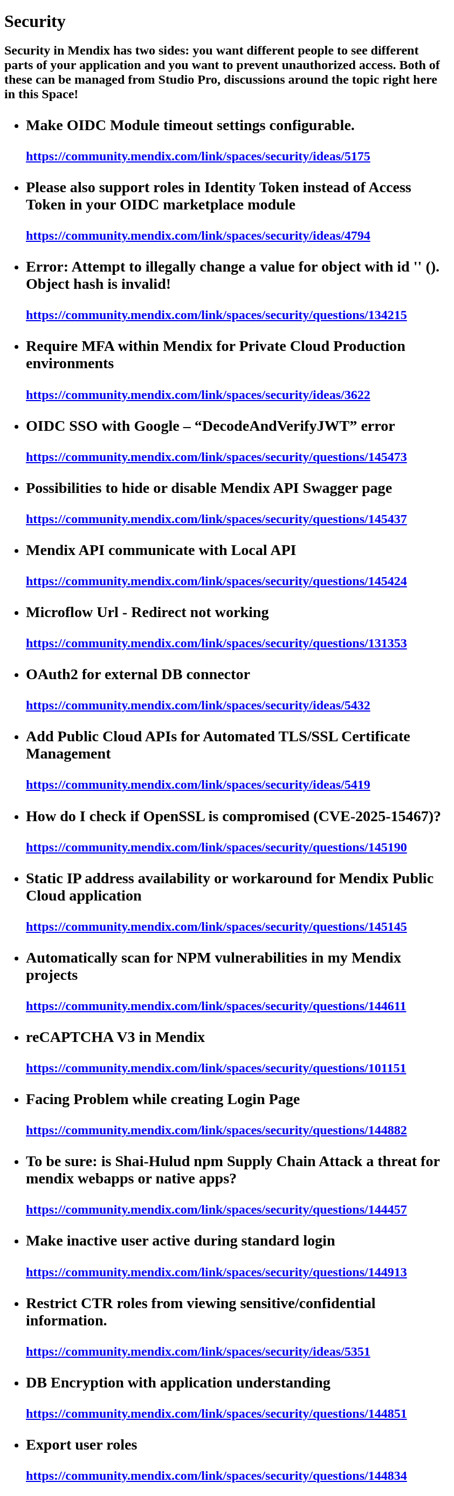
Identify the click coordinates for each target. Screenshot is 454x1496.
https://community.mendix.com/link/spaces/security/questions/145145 (216, 926)
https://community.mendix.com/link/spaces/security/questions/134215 (216, 315)
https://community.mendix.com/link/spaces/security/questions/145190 (216, 847)
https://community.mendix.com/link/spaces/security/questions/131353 (216, 643)
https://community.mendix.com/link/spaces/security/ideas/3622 (198, 395)
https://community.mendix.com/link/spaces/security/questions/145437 (216, 519)
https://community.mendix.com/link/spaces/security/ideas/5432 (198, 705)
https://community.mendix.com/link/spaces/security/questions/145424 (216, 581)
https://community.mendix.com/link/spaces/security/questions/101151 (216, 1068)
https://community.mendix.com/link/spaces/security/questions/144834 (216, 1475)
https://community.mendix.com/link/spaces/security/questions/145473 (216, 457)
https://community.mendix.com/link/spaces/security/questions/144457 (216, 1209)
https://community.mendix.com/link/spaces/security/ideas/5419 (198, 784)
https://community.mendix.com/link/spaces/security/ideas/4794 (198, 235)
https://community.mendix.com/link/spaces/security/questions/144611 (216, 1006)
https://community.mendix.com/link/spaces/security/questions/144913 (216, 1272)
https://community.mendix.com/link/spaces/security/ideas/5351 (198, 1351)
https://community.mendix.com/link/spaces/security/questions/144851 (216, 1413)
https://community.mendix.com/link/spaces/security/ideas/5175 (198, 156)
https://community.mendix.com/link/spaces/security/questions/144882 (216, 1130)
